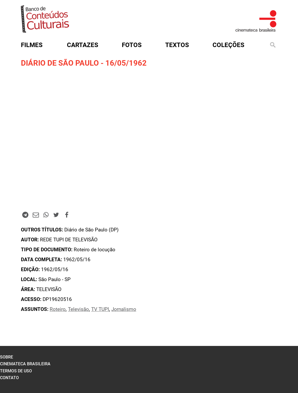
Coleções (228, 45)
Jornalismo (123, 309)
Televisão (78, 309)
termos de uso (16, 370)
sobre (6, 357)
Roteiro (58, 309)
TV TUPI (100, 309)
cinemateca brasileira (25, 363)
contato (9, 377)
